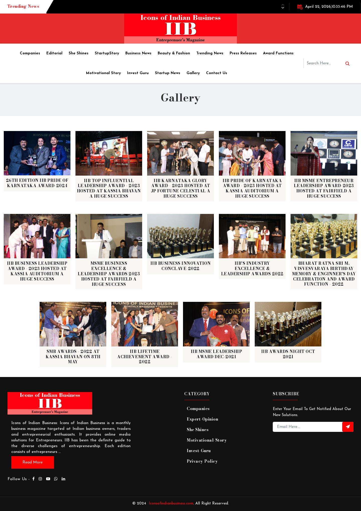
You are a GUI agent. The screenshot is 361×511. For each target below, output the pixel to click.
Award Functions (278, 53)
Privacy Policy (202, 461)
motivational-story (207, 440)
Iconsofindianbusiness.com (169, 503)
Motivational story (103, 73)
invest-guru (199, 450)
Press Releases (243, 53)
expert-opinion (202, 419)
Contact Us (216, 73)
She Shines (78, 53)
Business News (138, 53)
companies (198, 408)
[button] (283, 8)
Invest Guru (138, 73)
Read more (33, 462)
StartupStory (107, 53)
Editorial (54, 53)
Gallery (193, 73)
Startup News (167, 73)
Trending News (209, 53)
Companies (30, 53)
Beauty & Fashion (174, 53)
